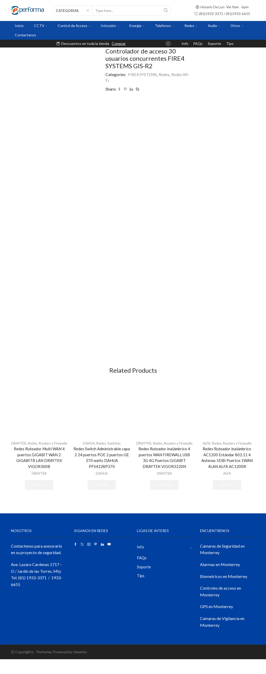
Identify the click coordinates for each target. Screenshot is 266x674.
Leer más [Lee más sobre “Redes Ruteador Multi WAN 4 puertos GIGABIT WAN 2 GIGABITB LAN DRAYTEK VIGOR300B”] (39, 499)
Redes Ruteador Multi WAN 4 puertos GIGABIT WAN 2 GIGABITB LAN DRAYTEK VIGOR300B (39, 471)
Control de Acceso (74, 25)
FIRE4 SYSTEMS (142, 74)
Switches (115, 450)
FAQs (198, 43)
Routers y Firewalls (238, 450)
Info (185, 43)
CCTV (40, 25)
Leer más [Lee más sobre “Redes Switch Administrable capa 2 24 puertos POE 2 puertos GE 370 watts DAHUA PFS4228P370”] (102, 493)
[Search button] (166, 10)
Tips (230, 43)
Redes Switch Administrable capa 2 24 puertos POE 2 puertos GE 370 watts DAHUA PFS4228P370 (101, 465)
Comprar (119, 43)
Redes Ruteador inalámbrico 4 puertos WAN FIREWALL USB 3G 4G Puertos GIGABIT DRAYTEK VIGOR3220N (164, 471)
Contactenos (25, 35)
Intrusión (110, 25)
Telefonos (164, 25)
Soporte (214, 43)
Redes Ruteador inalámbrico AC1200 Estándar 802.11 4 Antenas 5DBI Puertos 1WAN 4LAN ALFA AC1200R (227, 465)
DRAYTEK (24, 450)
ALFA (205, 450)
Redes (190, 25)
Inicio (19, 25)
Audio (214, 25)
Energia (136, 25)
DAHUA (87, 450)
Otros (236, 25)
